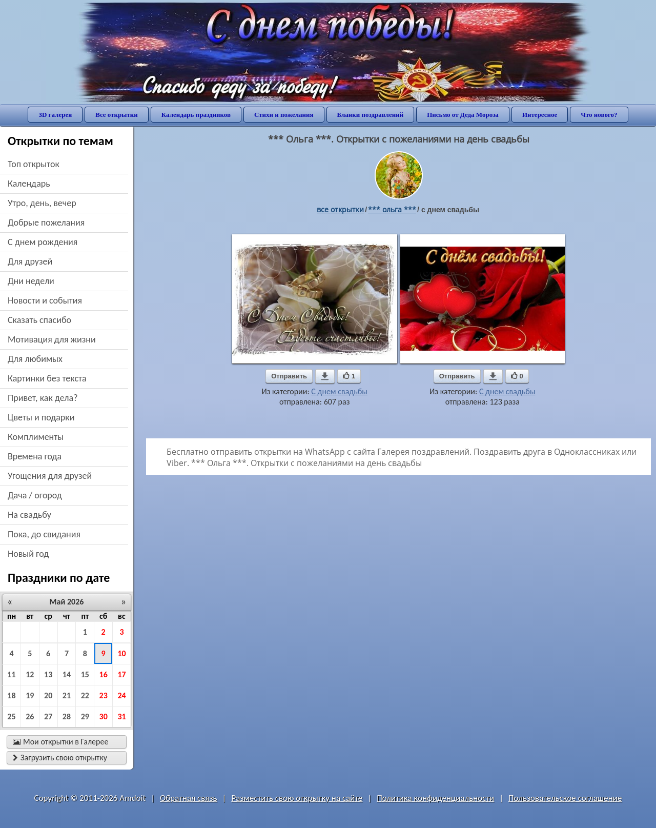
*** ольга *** (392, 209)
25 (11, 716)
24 (121, 695)
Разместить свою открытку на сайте (296, 798)
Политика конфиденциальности (435, 798)
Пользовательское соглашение (565, 798)
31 (121, 716)
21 (67, 695)
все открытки (340, 209)
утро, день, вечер (42, 203)
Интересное (539, 114)
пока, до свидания (44, 534)
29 (85, 716)
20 (48, 695)
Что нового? (599, 114)
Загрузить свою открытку (60, 757)
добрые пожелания (46, 222)
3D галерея (55, 114)
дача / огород (35, 495)
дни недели (31, 281)
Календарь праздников (196, 114)
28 (67, 716)
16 (103, 674)
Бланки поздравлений (370, 114)
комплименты (36, 436)
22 (85, 695)
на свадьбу (29, 514)
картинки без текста (47, 378)
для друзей (30, 261)
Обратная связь (188, 798)
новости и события (45, 300)
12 (30, 674)
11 (11, 674)
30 (103, 716)
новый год (28, 553)
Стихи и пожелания (284, 114)
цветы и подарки (41, 417)
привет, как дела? (43, 397)
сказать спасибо (39, 320)
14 (67, 674)
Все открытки (116, 114)
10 (121, 653)
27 (48, 716)
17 (121, 674)
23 (103, 695)
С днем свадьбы (339, 391)
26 (30, 716)
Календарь (29, 183)
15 (85, 674)
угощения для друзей (50, 475)
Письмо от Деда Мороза (463, 114)
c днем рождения (42, 242)
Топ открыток (33, 164)
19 (30, 695)
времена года (34, 456)
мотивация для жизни (52, 339)
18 (11, 695)
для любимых (35, 359)
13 (48, 674)
